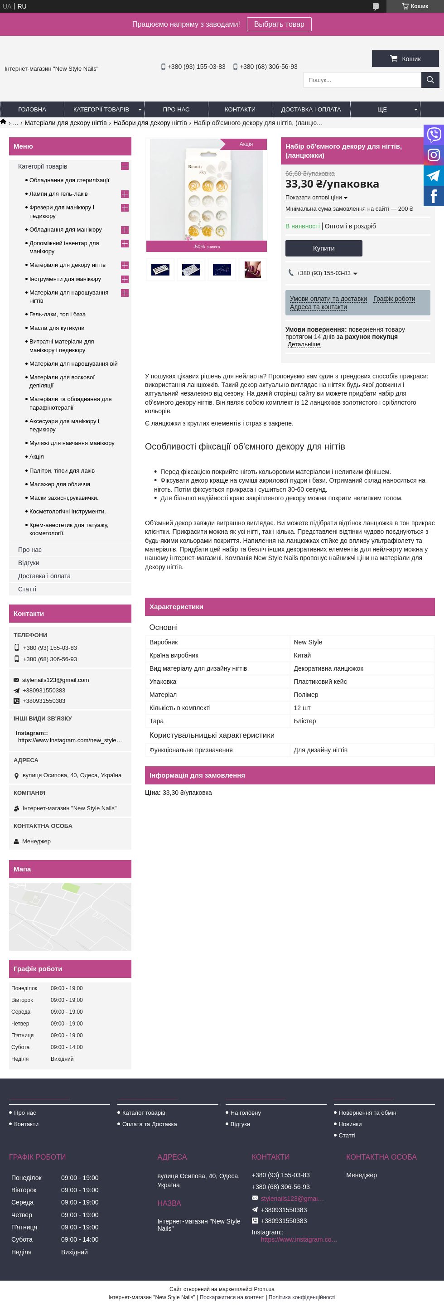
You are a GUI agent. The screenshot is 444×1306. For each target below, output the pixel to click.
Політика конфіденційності (302, 1297)
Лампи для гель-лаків (58, 193)
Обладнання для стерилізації (69, 180)
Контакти (240, 109)
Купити (324, 248)
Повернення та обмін (367, 1112)
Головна (32, 109)
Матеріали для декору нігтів (66, 122)
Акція (36, 456)
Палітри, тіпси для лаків (62, 470)
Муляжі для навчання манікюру (72, 443)
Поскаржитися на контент (232, 1297)
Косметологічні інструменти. (67, 511)
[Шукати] (430, 80)
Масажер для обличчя (59, 484)
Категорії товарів (101, 109)
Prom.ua (264, 1289)
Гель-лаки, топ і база (57, 314)
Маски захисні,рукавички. (64, 497)
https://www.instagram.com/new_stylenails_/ (71, 740)
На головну (246, 1112)
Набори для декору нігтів (150, 122)
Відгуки (28, 562)
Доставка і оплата (311, 109)
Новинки (350, 1124)
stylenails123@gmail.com (55, 680)
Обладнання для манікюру (65, 229)
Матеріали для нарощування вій (73, 363)
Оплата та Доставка (149, 1124)
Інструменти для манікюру (65, 279)
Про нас (176, 109)
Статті (27, 589)
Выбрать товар (279, 24)
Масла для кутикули (56, 327)
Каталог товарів (143, 1112)
